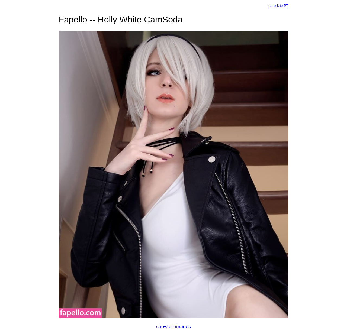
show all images (173, 326)
